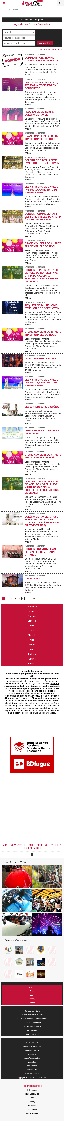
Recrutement (32, 1030)
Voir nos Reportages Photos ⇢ (15, 862)
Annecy (32, 611)
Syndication (32, 1066)
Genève (32, 1003)
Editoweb (32, 1105)
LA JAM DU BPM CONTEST (40, 358)
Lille (32, 625)
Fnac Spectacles (32, 1094)
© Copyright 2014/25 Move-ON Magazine (32, 1077)
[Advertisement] (30, 809)
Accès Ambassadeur (32, 1058)
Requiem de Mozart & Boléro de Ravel (39, 113)
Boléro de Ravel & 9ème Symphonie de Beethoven (42, 161)
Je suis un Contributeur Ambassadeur (32, 1019)
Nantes (32, 644)
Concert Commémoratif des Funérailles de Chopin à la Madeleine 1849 (43, 217)
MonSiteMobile (32, 1113)
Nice (32, 639)
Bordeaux (32, 616)
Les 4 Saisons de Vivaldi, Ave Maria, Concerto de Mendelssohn (41, 189)
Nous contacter (32, 1042)
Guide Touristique (32, 1034)
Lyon (32, 630)
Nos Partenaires (32, 1050)
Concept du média (32, 1011)
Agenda (14, 10)
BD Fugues (32, 1090)
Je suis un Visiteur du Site (32, 1015)
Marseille (32, 635)
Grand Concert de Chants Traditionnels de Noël (43, 137)
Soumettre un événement (50, 49)
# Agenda (32, 606)
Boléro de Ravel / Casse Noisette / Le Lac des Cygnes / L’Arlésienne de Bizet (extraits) (42, 521)
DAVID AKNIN (32, 578)
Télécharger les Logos (32, 1046)
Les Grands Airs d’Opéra (42, 406)
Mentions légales (32, 1073)
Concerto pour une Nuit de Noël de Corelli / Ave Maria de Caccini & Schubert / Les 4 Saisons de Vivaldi (42, 276)
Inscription (32, 1062)
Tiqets (32, 1098)
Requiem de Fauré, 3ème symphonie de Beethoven (42, 307)
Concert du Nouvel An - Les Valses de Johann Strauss (41, 552)
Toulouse (32, 654)
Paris (32, 649)
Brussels (32, 663)
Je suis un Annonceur (32, 1022)
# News (32, 987)
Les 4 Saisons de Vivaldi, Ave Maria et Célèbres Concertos (41, 85)
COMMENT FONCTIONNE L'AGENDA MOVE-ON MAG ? (41, 59)
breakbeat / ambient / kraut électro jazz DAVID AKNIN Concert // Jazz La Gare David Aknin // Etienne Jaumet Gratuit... (43, 586)
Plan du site (32, 1070)
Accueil (5, 10)
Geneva (32, 659)
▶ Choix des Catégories (32, 19)
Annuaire (32, 1054)
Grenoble (32, 620)
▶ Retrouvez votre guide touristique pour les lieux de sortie (32, 847)
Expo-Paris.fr (32, 1109)
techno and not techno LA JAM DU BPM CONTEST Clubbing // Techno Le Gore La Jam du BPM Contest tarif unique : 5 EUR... (43, 366)
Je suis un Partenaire (32, 1026)
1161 (32, 598)
